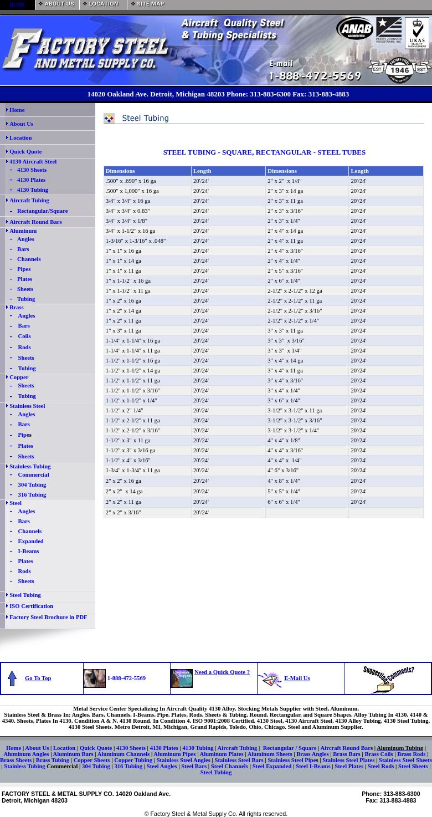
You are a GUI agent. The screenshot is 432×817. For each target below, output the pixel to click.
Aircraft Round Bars (35, 222)
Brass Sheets (16, 760)
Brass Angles (312, 754)
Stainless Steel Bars (238, 760)
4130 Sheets (32, 170)
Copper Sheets (92, 760)
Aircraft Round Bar (346, 748)
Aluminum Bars (73, 754)
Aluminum (23, 231)
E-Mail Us (297, 678)
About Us (37, 748)
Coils (24, 336)
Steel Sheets (412, 766)
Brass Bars (346, 754)
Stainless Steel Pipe (292, 760)
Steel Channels (230, 766)
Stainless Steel (27, 406)
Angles (25, 239)
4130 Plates (31, 180)
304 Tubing (32, 485)
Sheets (25, 289)
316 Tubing (32, 495)
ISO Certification (31, 606)
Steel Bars (194, 766)
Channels (29, 259)
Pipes (23, 269)
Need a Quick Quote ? (222, 672)
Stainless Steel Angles (183, 760)
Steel (15, 503)
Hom (12, 748)
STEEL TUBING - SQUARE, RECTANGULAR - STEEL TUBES (263, 152)
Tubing (26, 299)
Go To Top (38, 678)
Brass (16, 307)
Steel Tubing (25, 595)
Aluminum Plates (222, 754)
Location (64, 748)
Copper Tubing (133, 760)
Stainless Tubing (29, 466)
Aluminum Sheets (270, 754)
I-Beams (28, 551)
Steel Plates (349, 766)
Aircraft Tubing (29, 200)
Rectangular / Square (290, 748)
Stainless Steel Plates (348, 760)
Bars (23, 249)
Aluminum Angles (26, 754)
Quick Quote (96, 748)
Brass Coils (378, 754)
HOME (17, 5)
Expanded (31, 541)
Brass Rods (412, 754)
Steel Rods (381, 766)
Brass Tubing (52, 760)
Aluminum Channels (123, 754)
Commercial (33, 475)
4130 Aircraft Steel (32, 162)
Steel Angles (162, 766)
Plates (24, 279)
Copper (18, 377)
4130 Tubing (32, 190)
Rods (24, 347)
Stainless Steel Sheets (404, 760)
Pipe (23, 435)
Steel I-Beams (313, 766)
